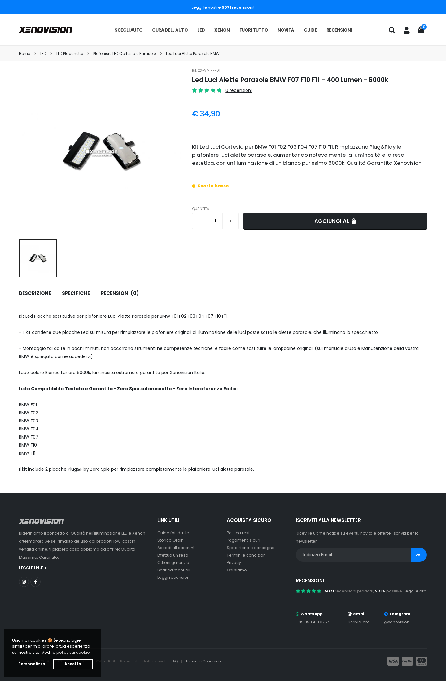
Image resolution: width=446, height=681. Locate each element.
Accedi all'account (176, 547)
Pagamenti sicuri (243, 540)
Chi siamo (237, 570)
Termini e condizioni (247, 555)
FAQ (175, 661)
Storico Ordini (171, 540)
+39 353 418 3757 (312, 622)
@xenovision (396, 622)
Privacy (234, 562)
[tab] (35, 294)
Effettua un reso (172, 555)
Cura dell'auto (170, 30)
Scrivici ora (359, 622)
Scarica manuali (173, 570)
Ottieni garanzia (173, 562)
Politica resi (238, 532)
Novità (286, 30)
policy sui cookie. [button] (73, 652)
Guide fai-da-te (173, 532)
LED (201, 30)
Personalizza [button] (31, 663)
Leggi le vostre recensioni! (223, 7)
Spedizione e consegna (251, 547)
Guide (310, 30)
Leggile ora (415, 591)
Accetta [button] (72, 663)
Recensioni (339, 30)
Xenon (222, 30)
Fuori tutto (253, 30)
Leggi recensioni (173, 577)
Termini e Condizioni (204, 661)
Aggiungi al (335, 221)
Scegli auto (129, 30)
